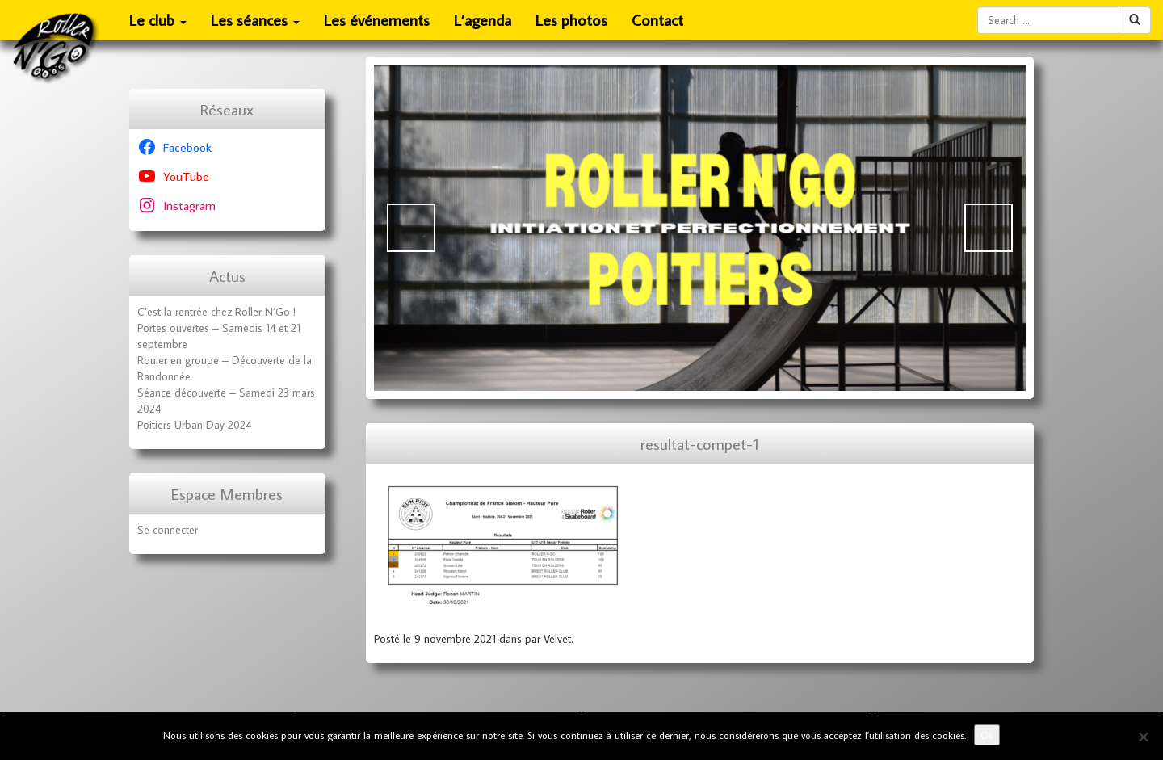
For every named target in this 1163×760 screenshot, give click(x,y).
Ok (986, 735)
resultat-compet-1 (699, 444)
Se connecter (167, 530)
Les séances (255, 25)
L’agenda (482, 20)
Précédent (411, 228)
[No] (1143, 737)
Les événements (377, 20)
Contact (657, 20)
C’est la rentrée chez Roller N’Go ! (216, 311)
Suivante (988, 228)
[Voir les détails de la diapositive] (700, 228)
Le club (158, 25)
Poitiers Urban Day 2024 (194, 425)
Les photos (571, 20)
